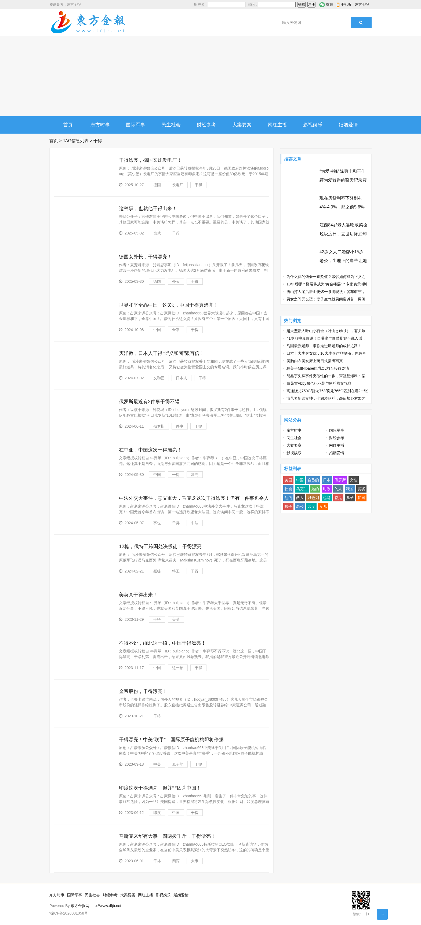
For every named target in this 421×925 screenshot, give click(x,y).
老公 (300, 506)
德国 (157, 185)
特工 (176, 571)
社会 (288, 489)
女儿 (323, 506)
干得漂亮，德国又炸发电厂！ (150, 160)
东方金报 (362, 4)
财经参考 (206, 124)
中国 (157, 330)
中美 (157, 764)
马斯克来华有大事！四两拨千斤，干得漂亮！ (167, 836)
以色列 (313, 497)
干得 (198, 185)
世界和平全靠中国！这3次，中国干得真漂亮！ (168, 305)
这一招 (177, 668)
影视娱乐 (312, 124)
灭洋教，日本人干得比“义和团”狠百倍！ (161, 353)
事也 (157, 523)
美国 (288, 480)
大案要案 (242, 124)
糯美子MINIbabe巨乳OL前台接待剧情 (317, 368)
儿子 (350, 497)
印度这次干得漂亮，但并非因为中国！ (160, 788)
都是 (338, 497)
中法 (194, 523)
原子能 (177, 764)
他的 (288, 497)
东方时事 (100, 124)
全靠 (176, 330)
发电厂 (177, 185)
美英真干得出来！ (138, 594)
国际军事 (135, 124)
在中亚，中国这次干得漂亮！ (150, 450)
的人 (338, 489)
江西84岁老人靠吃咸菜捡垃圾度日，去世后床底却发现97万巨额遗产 (343, 234)
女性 (353, 480)
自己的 (313, 480)
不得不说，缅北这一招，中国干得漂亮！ (162, 643)
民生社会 (171, 124)
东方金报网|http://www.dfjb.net (96, 906)
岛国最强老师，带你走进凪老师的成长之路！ (324, 346)
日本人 (181, 378)
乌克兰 (301, 489)
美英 (176, 619)
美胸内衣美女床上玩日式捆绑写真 (314, 361)
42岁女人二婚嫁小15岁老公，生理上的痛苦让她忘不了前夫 (343, 260)
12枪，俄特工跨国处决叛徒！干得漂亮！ (162, 546)
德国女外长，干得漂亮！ (145, 256)
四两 (176, 861)
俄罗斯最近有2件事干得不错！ (151, 401)
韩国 (361, 497)
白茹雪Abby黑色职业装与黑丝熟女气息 (318, 383)
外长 (176, 281)
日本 (327, 480)
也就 (157, 233)
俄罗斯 (159, 426)
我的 (350, 489)
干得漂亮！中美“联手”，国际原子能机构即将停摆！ (173, 739)
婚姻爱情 (348, 124)
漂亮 (194, 474)
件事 (179, 426)
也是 (327, 497)
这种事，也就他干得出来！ (148, 208)
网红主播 (277, 124)
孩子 (288, 506)
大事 (194, 861)
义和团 (159, 378)
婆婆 (361, 489)
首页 (68, 124)
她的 (315, 489)
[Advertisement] (210, 75)
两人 (300, 497)
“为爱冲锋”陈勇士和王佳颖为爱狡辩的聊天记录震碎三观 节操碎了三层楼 (343, 180)
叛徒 (157, 571)
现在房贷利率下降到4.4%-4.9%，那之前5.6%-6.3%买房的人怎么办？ (342, 207)
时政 (327, 489)
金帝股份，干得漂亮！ (143, 691)
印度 (157, 812)
